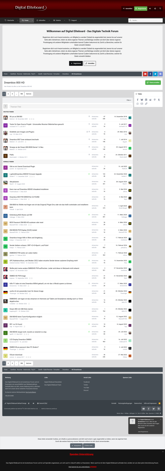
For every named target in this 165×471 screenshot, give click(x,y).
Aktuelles (42, 20)
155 (21, 94)
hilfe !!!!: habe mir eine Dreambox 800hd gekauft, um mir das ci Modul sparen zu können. (41, 283)
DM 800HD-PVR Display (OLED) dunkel (23, 230)
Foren (26, 20)
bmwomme (13, 286)
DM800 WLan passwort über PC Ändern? (24, 347)
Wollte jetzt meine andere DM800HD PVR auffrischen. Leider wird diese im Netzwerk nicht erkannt (44, 268)
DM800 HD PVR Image (18, 276)
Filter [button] (128, 100)
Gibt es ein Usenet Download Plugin (22, 166)
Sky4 (125, 199)
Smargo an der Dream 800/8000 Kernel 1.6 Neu (26, 147)
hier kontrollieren (31, 392)
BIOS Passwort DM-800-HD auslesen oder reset (26, 222)
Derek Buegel (123, 208)
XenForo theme (45, 408)
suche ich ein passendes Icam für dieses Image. (27, 291)
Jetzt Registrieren (143, 431)
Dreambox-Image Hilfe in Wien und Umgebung (26, 238)
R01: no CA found (16, 324)
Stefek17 (12, 176)
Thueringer (13, 293)
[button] (155, 8)
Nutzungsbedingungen (125, 403)
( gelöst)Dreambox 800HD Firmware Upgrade (26, 174)
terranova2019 (14, 342)
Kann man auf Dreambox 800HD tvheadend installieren (29, 189)
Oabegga (12, 217)
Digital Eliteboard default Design (15, 403)
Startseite (10, 20)
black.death (13, 157)
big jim (125, 142)
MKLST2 (124, 302)
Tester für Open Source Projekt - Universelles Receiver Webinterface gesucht (37, 124)
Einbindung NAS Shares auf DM (21, 215)
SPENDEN (93, 467)
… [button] (16, 94)
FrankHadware (14, 192)
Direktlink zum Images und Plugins (22, 132)
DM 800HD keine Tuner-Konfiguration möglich (26, 317)
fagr (11, 326)
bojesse (12, 270)
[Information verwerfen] (160, 420)
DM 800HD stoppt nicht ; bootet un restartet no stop (28, 332)
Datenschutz (138, 403)
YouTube (86, 387)
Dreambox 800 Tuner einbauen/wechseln (24, 139)
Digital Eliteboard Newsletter (53, 382)
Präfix (12, 155)
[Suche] (160, 8)
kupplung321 (14, 311)
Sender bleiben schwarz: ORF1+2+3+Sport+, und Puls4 (29, 245)
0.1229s (142, 413)
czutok (125, 349)
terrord (125, 149)
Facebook (87, 382)
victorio (12, 357)
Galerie (58, 20)
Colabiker (12, 304)
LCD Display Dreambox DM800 (20, 339)
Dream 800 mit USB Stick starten (21, 309)
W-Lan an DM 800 (16, 117)
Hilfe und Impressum (150, 403)
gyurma (12, 255)
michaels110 (14, 126)
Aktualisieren (14, 182)
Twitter (86, 385)
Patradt (12, 209)
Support (74, 20)
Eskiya (125, 357)
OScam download (16, 355)
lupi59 (11, 334)
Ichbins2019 (123, 342)
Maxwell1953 (14, 225)
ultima (125, 191)
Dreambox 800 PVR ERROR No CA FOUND (24, 197)
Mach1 (12, 184)
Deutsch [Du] (42, 403)
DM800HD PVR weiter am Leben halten (23, 253)
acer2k (12, 169)
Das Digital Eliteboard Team (52, 385)
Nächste (28, 94)
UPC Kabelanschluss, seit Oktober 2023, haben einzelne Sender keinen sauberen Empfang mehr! (44, 261)
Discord (86, 390)
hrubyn (12, 240)
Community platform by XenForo (21, 408)
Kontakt (113, 403)
